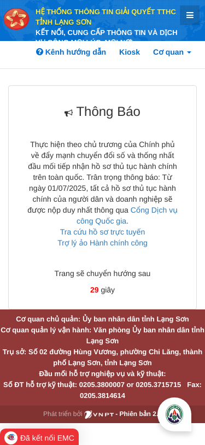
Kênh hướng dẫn (71, 52)
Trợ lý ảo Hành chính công (102, 242)
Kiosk (129, 52)
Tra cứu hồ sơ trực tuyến (102, 231)
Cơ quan (172, 52)
